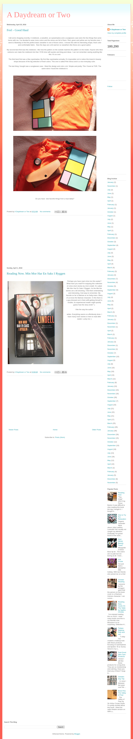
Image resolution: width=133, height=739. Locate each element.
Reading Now (121, 494)
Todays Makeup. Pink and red (121, 631)
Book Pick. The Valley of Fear (122, 693)
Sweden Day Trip (121, 678)
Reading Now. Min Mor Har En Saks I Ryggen (36, 273)
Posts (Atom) (60, 437)
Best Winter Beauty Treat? (120, 542)
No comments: (45, 212)
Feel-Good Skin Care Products (122, 654)
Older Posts (96, 430)
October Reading (121, 581)
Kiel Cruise (120, 560)
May (109, 197)
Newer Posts (13, 430)
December (111, 238)
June (109, 193)
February (110, 205)
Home (55, 430)
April (109, 201)
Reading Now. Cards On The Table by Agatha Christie (122, 607)
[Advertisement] (55, 241)
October (110, 212)
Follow (109, 86)
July (108, 190)
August (110, 216)
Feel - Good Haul (17, 30)
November (111, 186)
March (109, 268)
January (110, 182)
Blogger (77, 734)
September (111, 245)
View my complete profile (116, 33)
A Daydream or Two (38, 14)
